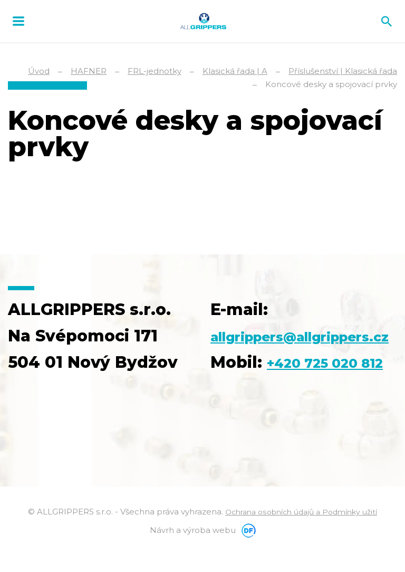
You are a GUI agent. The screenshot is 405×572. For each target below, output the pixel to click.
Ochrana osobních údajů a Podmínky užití (301, 538)
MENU (18, 21)
